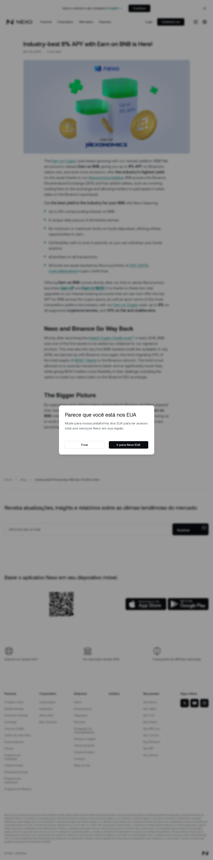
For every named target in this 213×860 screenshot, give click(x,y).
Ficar (84, 445)
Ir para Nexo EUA (128, 445)
